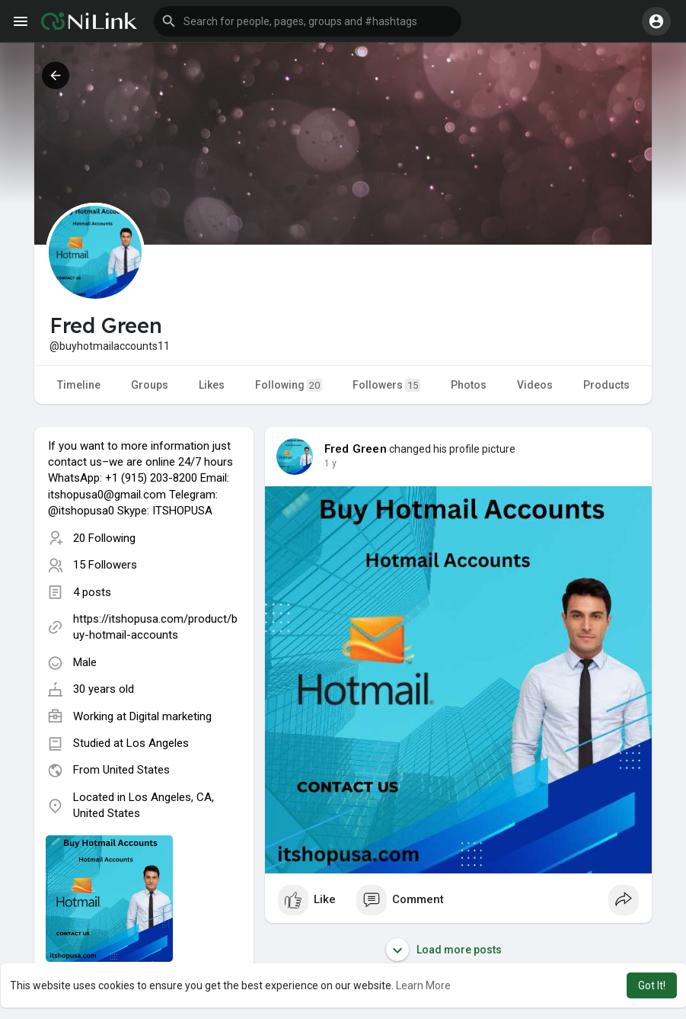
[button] (307, 21)
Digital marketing (170, 716)
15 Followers (105, 565)
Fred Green (355, 449)
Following (288, 385)
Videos (535, 385)
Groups (149, 385)
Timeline (79, 385)
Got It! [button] (651, 985)
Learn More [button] (423, 985)
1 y (330, 463)
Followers (386, 385)
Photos (469, 385)
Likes (212, 385)
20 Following (104, 538)
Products (606, 385)
